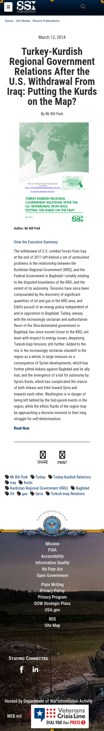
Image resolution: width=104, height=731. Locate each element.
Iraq (13, 482)
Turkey (40, 477)
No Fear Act (52, 569)
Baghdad (82, 488)
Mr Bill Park (19, 477)
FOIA (52, 550)
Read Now (21, 428)
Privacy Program (52, 597)
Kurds (28, 482)
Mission (52, 543)
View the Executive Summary (36, 242)
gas (24, 493)
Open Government (52, 575)
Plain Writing (52, 584)
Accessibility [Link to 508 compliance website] (52, 556)
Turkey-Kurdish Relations (72, 477)
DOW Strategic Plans (52, 603)
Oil (12, 493)
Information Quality (52, 562)
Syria (39, 493)
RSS (52, 619)
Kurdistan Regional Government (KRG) (39, 488)
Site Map (52, 625)
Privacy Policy (52, 590)
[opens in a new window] (21, 669)
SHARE (42, 457)
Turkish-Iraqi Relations (68, 493)
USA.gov (52, 609)
